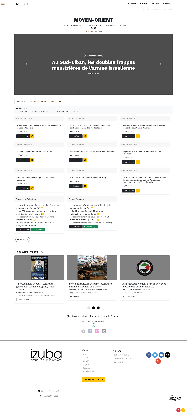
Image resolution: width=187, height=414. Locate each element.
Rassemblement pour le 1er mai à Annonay (91, 223)
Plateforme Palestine (26, 199)
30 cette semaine (92, 25)
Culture (86, 357)
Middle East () (93, 32)
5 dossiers (109, 25)
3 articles (22, 111)
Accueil (146, 9)
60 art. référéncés (71, 25)
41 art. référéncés (39, 111)
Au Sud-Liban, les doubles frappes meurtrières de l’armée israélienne (93, 65)
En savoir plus (23, 299)
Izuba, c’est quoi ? (121, 355)
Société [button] (155, 3)
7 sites (74, 111)
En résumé (23, 136)
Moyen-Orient (80, 316)
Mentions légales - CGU (49, 391)
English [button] (166, 3)
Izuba (43, 396)
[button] (26, 64)
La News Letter (93, 379)
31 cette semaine (59, 111)
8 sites (121, 25)
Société (86, 361)
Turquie (115, 316)
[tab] (20, 101)
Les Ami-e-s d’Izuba (122, 358)
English (86, 364)
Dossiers (86, 368)
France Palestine (24, 118)
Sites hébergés (89, 371)
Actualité (155, 9)
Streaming (118, 362)
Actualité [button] (132, 3)
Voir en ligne (38, 229)
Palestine (95, 316)
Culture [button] (144, 3)
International (166, 9)
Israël (106, 316)
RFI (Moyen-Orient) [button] (93, 55)
